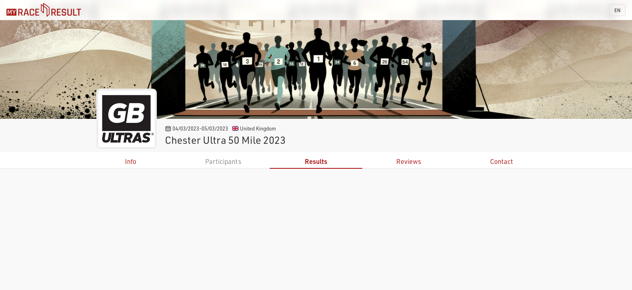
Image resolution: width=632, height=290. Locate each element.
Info (130, 161)
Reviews (408, 161)
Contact (501, 161)
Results (316, 161)
